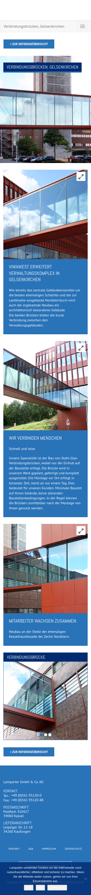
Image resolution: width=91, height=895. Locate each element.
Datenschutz (57, 887)
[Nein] (85, 878)
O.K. (28, 887)
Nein (40, 887)
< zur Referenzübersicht (29, 44)
